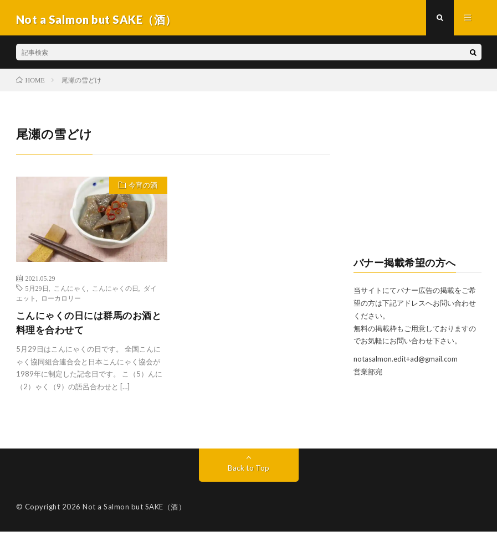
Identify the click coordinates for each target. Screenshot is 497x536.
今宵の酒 (141, 189)
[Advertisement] (417, 183)
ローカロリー (61, 301)
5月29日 (37, 291)
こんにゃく (70, 291)
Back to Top (248, 472)
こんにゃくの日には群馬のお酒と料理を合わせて (88, 326)
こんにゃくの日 (115, 291)
